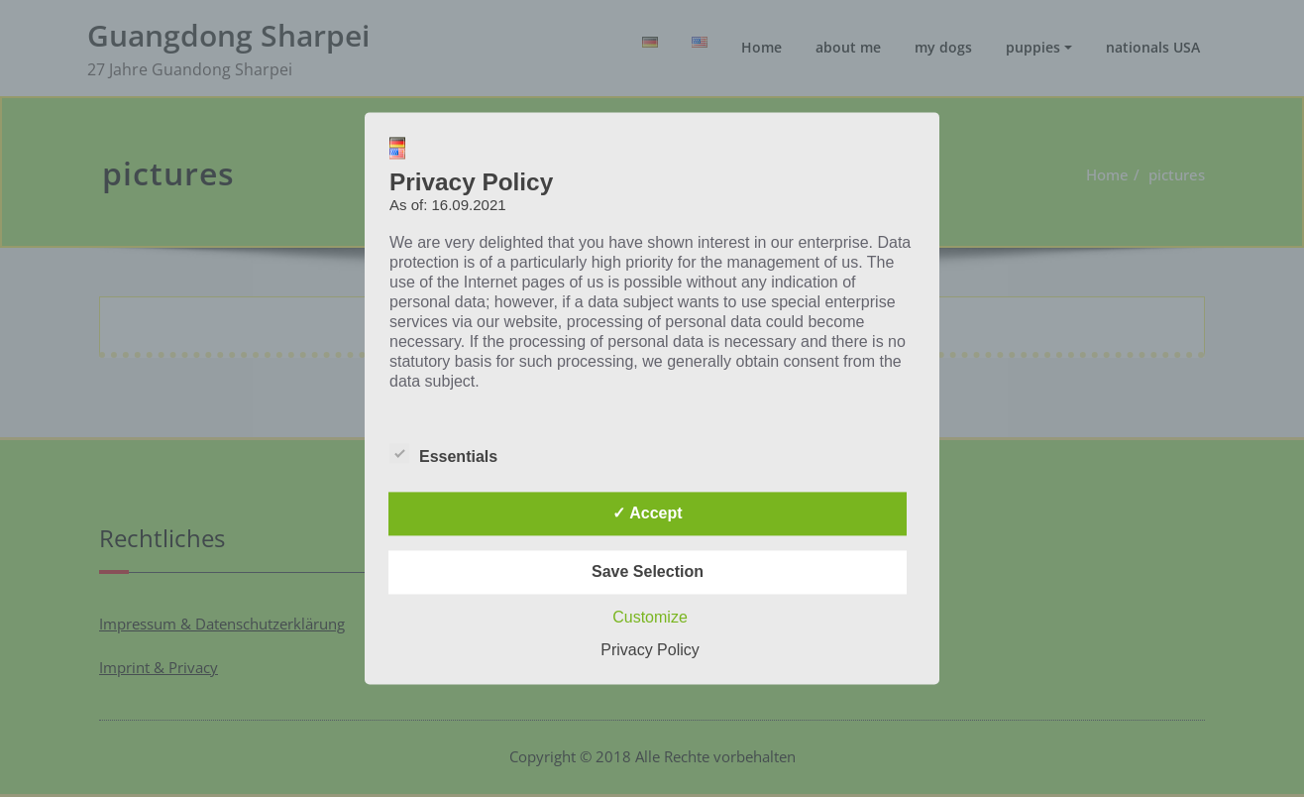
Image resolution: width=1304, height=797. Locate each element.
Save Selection (648, 572)
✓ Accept (647, 514)
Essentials (443, 457)
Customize (650, 618)
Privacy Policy (650, 650)
